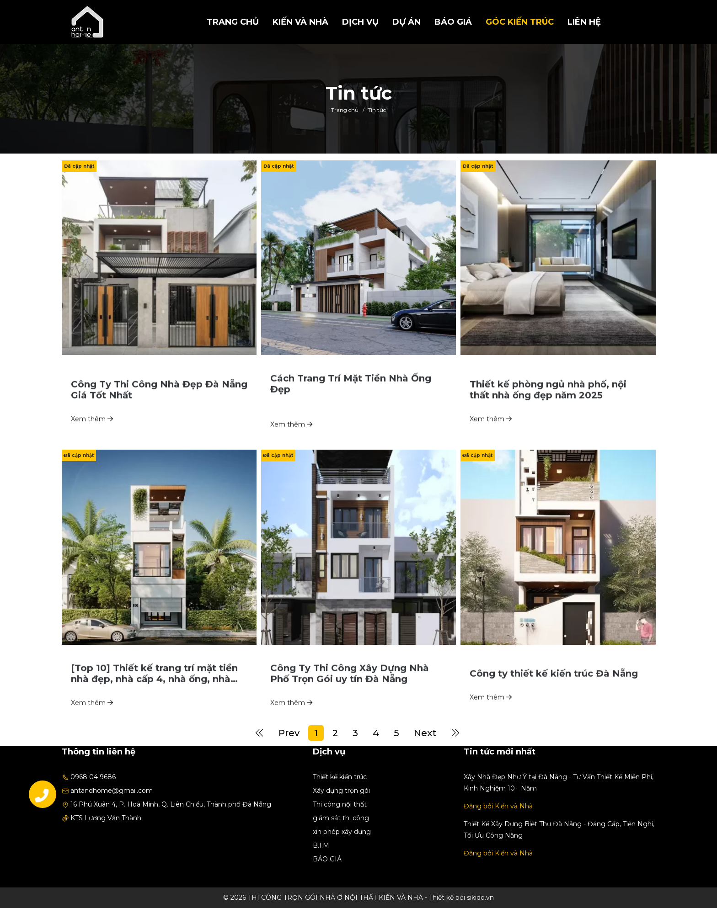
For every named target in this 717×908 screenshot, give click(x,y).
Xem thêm (92, 434)
